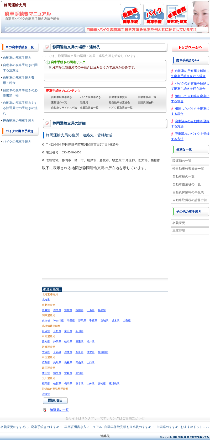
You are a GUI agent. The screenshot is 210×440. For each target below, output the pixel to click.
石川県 (79, 331)
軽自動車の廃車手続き (18, 120)
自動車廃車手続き (61, 97)
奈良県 (79, 352)
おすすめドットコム (195, 427)
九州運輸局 (48, 378)
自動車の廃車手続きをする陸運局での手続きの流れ (20, 108)
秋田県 (79, 310)
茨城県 (104, 320)
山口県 (90, 362)
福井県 (90, 341)
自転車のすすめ (167, 427)
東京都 (46, 320)
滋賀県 (90, 352)
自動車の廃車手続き (17, 58)
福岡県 (46, 383)
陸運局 (84, 102)
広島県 (46, 362)
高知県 (79, 373)
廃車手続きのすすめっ (46, 427)
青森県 (46, 310)
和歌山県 (103, 352)
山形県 (90, 310)
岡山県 (79, 362)
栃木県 (115, 320)
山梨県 (127, 320)
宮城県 (68, 310)
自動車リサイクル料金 (64, 107)
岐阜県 (68, 341)
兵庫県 (68, 352)
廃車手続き (190, 47)
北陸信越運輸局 (51, 325)
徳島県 (57, 373)
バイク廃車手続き (90, 97)
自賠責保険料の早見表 (188, 192)
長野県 (57, 331)
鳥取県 (57, 362)
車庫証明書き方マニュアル (83, 427)
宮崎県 (102, 383)
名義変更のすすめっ (15, 427)
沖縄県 (46, 394)
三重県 (79, 341)
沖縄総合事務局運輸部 (55, 388)
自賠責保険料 (146, 102)
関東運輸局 (48, 315)
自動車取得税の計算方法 (189, 200)
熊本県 (79, 383)
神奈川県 (58, 320)
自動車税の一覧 (147, 97)
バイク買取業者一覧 (121, 107)
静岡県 (57, 341)
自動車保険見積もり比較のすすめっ (129, 427)
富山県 (68, 331)
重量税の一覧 (59, 102)
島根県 (68, 362)
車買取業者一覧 (89, 107)
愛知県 (46, 341)
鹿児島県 (114, 383)
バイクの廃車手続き (17, 141)
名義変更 (178, 223)
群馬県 (82, 320)
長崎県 (68, 383)
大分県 (90, 383)
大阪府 (46, 352)
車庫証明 (178, 231)
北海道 (46, 299)
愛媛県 (68, 373)
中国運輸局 (48, 357)
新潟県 (46, 331)
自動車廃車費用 (118, 97)
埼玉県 (71, 320)
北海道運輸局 (50, 294)
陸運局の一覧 (59, 410)
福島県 (102, 310)
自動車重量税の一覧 (186, 184)
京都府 (57, 352)
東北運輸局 (48, 304)
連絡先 (105, 436)
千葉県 (93, 320)
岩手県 (57, 310)
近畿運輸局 (48, 346)
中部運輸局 (48, 336)
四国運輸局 (48, 367)
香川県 (46, 373)
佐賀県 (57, 383)
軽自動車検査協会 (119, 102)
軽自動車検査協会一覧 (188, 168)
